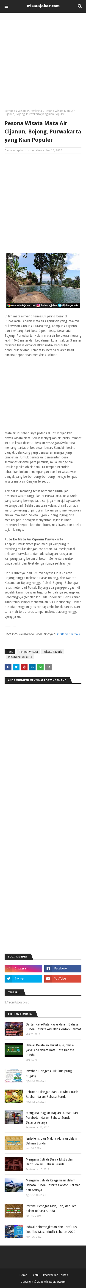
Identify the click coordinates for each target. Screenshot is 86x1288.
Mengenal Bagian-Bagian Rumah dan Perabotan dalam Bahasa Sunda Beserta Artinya (52, 1117)
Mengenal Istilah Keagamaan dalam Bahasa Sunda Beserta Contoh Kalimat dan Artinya (53, 1185)
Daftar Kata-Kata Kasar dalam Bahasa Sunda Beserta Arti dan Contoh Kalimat (53, 1026)
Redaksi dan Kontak (55, 1275)
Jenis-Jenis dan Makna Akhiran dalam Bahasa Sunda (51, 1141)
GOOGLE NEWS (68, 634)
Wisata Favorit (53, 651)
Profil (35, 1275)
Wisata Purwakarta (30, 111)
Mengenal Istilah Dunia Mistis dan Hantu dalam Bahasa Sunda (49, 1162)
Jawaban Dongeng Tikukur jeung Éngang (49, 1073)
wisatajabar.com (20, 150)
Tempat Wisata (28, 651)
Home (23, 1275)
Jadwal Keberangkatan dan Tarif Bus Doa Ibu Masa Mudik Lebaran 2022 (51, 1229)
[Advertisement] (43, 63)
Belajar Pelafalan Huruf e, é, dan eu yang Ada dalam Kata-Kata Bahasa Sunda (50, 1050)
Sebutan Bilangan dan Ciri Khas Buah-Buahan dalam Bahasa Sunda (52, 1094)
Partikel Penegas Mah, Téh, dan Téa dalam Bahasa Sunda (51, 1208)
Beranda (10, 111)
